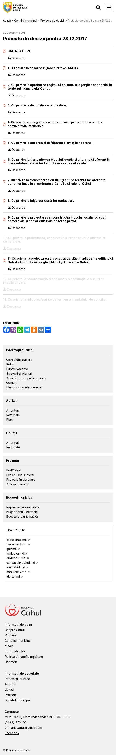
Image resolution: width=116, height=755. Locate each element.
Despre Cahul (15, 630)
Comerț (11, 383)
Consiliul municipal (18, 640)
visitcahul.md (15, 567)
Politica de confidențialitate (24, 657)
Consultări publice (19, 360)
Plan (9, 419)
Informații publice (17, 679)
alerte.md (13, 576)
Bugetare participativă (22, 516)
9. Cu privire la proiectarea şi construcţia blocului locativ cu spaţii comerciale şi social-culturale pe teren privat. (57, 219)
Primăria (11, 635)
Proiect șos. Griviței (20, 475)
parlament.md (16, 544)
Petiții (10, 364)
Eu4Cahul (13, 470)
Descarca (16, 58)
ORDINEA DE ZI (19, 51)
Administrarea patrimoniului (26, 378)
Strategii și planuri (19, 373)
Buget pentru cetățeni (22, 512)
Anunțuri (12, 410)
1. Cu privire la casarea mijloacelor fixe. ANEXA (43, 68)
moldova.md (15, 553)
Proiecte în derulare (20, 479)
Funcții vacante (17, 369)
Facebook (12, 733)
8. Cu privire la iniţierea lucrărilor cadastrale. (41, 201)
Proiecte (11, 695)
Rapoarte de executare (22, 507)
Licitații (9, 689)
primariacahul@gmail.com (23, 728)
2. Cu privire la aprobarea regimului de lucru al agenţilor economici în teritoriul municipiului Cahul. (60, 86)
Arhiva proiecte (17, 484)
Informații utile (15, 651)
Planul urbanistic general (24, 387)
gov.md (11, 549)
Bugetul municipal (17, 700)
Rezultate (13, 415)
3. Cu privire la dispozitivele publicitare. (37, 105)
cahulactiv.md (16, 572)
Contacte (11, 662)
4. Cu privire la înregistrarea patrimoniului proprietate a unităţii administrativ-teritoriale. (55, 124)
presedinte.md (16, 540)
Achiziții (10, 684)
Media (9, 646)
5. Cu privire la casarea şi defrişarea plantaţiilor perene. (50, 143)
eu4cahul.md (15, 558)
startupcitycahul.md (20, 563)
